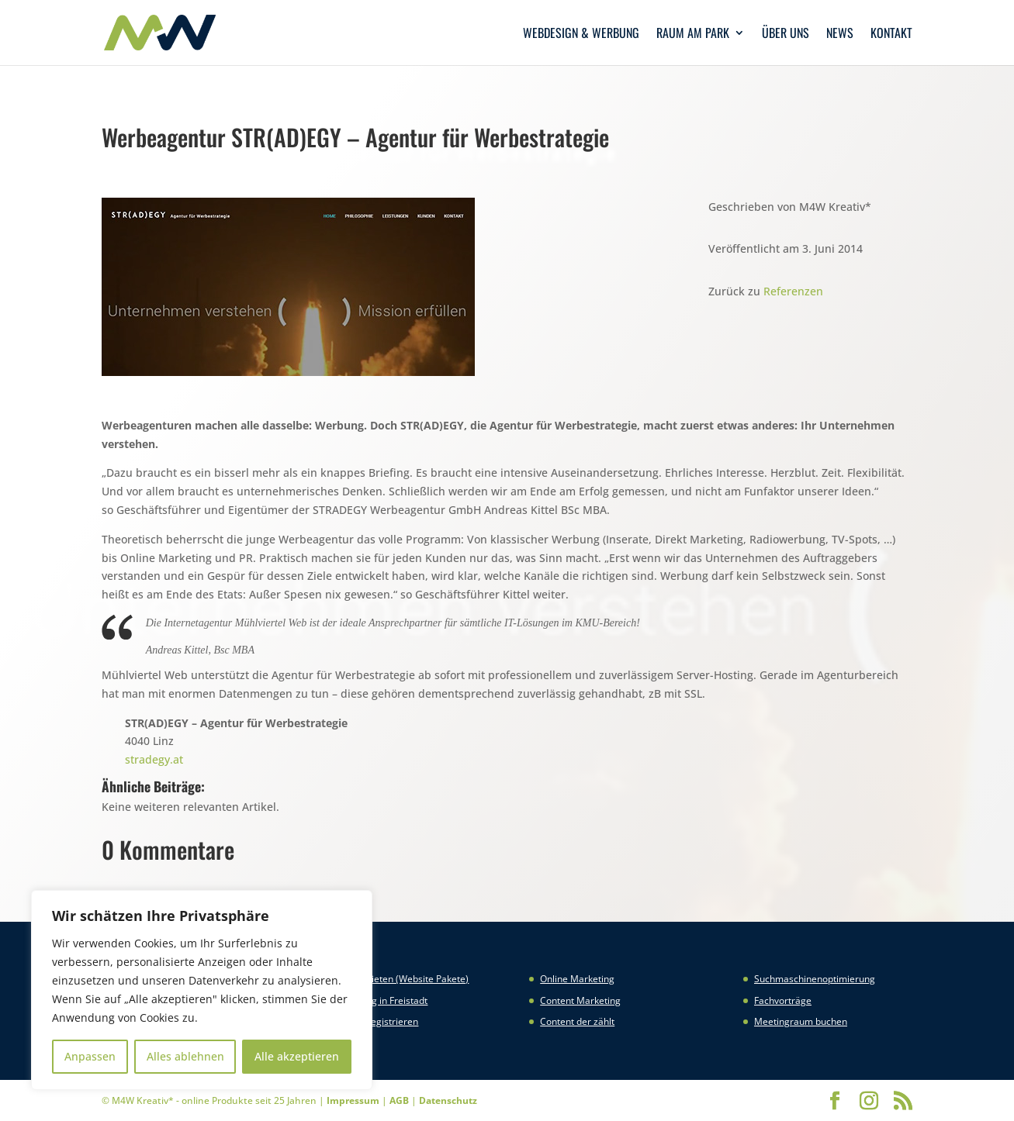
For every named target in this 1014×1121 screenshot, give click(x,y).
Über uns (785, 34)
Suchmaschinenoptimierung (814, 978)
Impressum (353, 1100)
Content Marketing (580, 1000)
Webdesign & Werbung (581, 34)
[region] (201, 990)
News (839, 34)
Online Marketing (577, 978)
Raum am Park (692, 34)
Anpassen (90, 1056)
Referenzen (793, 291)
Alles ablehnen (185, 1056)
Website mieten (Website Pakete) (397, 978)
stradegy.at (154, 759)
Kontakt (891, 34)
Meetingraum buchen (800, 1021)
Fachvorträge (783, 1000)
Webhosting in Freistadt (376, 1000)
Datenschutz (448, 1100)
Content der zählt (577, 1021)
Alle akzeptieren (296, 1056)
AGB (399, 1100)
